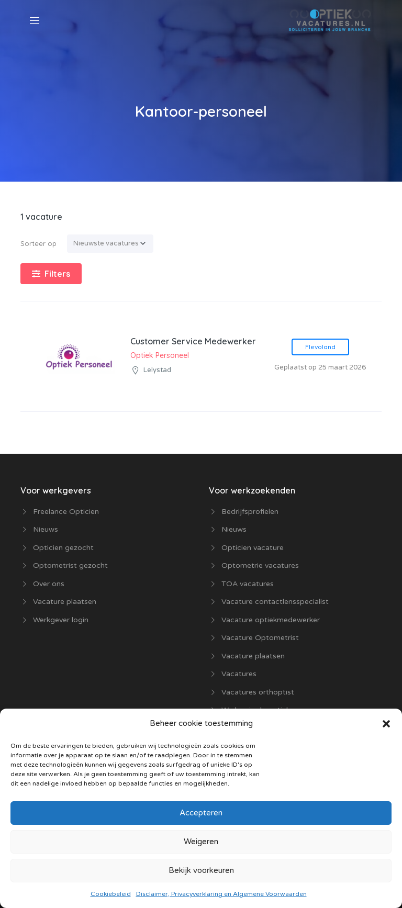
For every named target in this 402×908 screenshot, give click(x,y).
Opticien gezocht (63, 547)
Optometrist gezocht (70, 565)
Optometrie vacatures (260, 565)
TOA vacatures (247, 583)
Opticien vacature (252, 547)
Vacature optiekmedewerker (270, 619)
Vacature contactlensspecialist (275, 601)
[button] (386, 723)
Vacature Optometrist (260, 637)
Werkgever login (60, 619)
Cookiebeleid (111, 894)
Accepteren (201, 812)
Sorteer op (38, 243)
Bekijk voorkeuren (201, 870)
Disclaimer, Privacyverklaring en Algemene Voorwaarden (221, 894)
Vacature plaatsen (64, 601)
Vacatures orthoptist (257, 692)
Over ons (48, 583)
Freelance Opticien (66, 511)
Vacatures (238, 673)
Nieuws (45, 529)
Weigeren (201, 841)
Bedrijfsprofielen (249, 511)
